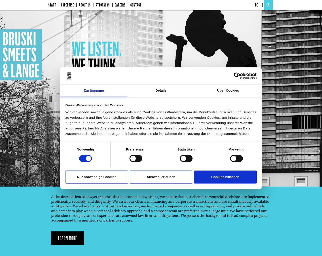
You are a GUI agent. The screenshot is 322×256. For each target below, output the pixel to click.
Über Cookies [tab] (228, 91)
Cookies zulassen (225, 177)
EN (268, 5)
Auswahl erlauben (161, 177)
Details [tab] (161, 91)
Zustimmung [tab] (94, 91)
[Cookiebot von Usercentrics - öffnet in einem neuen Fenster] (237, 75)
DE (256, 5)
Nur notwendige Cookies (97, 177)
